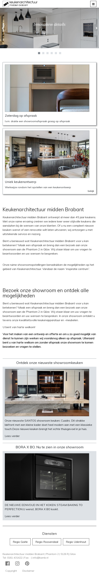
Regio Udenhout (76, 542)
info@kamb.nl (40, 557)
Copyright (11, 570)
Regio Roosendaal (46, 542)
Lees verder (12, 436)
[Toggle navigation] (93, 4)
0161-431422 (14, 557)
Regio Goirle (20, 542)
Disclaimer (28, 570)
